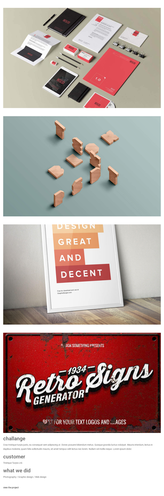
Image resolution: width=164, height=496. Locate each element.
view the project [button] (11, 487)
